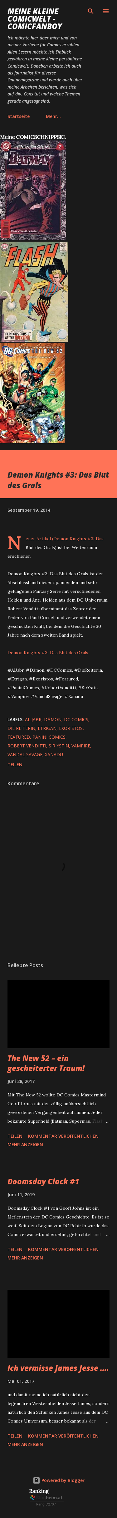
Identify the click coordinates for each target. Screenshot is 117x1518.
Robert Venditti (26, 746)
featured (18, 737)
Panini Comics (49, 737)
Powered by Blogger (59, 1480)
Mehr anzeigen (25, 1144)
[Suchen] (91, 11)
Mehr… (53, 116)
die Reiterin (21, 728)
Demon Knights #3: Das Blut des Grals (47, 652)
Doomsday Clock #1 (43, 1181)
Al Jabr (33, 719)
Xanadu (54, 754)
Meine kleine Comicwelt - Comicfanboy (34, 18)
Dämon (52, 719)
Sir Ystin (59, 746)
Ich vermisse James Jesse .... (58, 1368)
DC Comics (76, 719)
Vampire (80, 746)
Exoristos (71, 728)
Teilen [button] (14, 764)
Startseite (18, 116)
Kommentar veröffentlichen (63, 1136)
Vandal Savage (24, 754)
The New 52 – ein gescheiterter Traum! (46, 1063)
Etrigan (47, 728)
